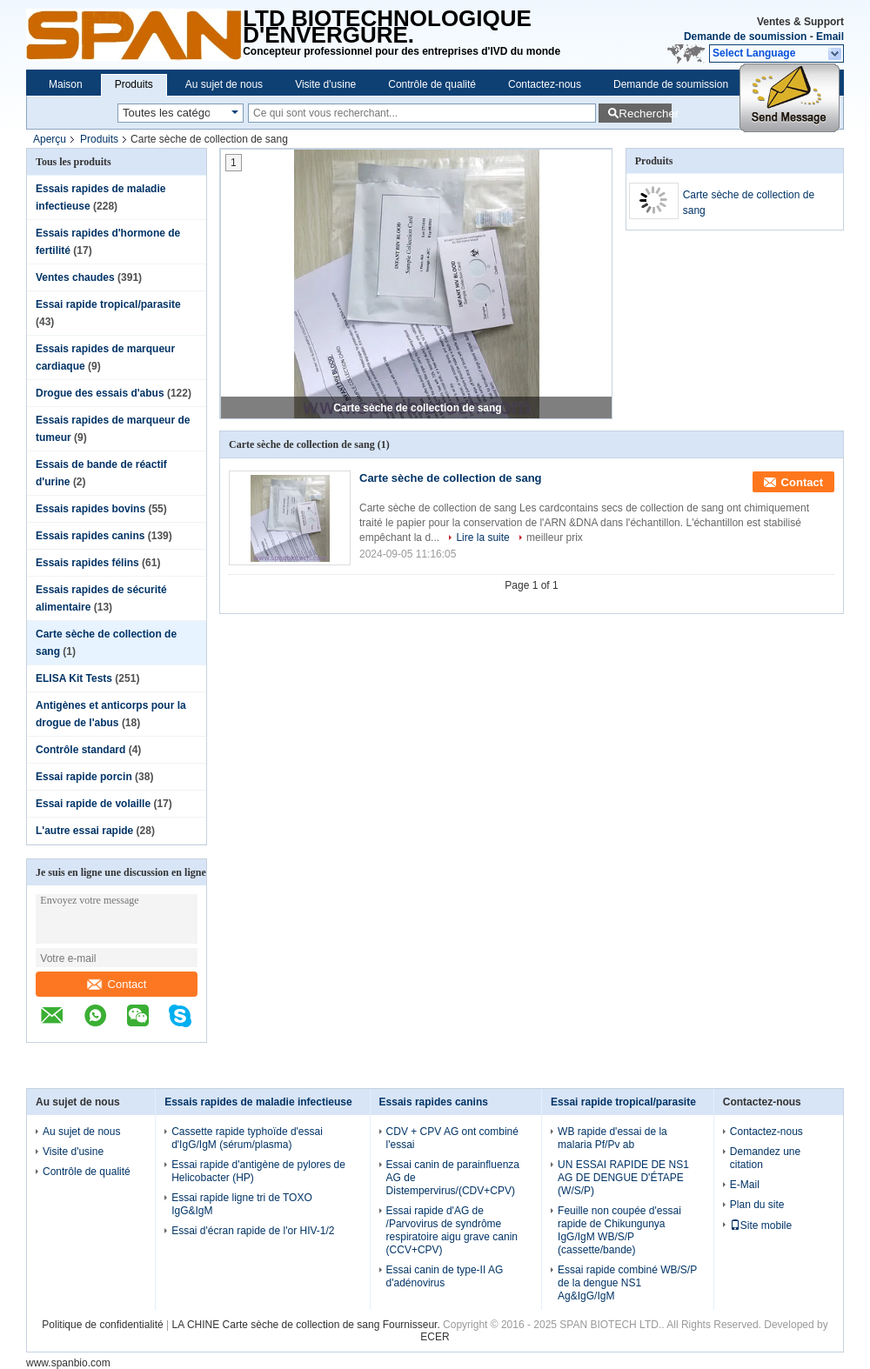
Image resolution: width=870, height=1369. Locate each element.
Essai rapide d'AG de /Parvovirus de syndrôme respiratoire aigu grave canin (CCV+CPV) (452, 1230)
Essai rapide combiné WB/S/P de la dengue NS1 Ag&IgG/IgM (627, 1283)
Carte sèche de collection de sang (417, 408)
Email (830, 36)
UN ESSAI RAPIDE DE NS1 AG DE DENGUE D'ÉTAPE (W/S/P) (623, 1178)
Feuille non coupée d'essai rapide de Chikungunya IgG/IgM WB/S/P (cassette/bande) (619, 1230)
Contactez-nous (544, 84)
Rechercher (645, 113)
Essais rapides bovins (90, 509)
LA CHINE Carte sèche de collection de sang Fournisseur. (308, 1325)
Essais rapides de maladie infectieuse (257, 1102)
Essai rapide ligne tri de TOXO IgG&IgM (241, 1204)
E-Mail (745, 1185)
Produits (134, 84)
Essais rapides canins (90, 536)
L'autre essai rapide (84, 831)
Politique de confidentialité (102, 1325)
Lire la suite (482, 537)
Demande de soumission (745, 36)
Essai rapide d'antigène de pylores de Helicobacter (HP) (258, 1171)
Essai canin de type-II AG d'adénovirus (445, 1276)
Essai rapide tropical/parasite (108, 304)
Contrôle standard (80, 750)
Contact (117, 984)
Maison (66, 84)
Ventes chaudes (75, 277)
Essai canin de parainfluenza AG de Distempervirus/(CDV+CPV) (452, 1178)
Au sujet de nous (224, 84)
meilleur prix (554, 537)
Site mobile (761, 1225)
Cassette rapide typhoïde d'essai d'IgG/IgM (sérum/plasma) (247, 1138)
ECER (434, 1337)
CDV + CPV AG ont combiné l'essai (452, 1138)
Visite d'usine (325, 84)
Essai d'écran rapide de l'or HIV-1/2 (252, 1231)
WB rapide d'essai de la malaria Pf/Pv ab (612, 1138)
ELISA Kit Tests (74, 678)
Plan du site (757, 1205)
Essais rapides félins (87, 563)
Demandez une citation (765, 1158)
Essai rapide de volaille (93, 804)
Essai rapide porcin (84, 777)
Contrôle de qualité (432, 84)
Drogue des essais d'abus (100, 393)
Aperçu (49, 139)
